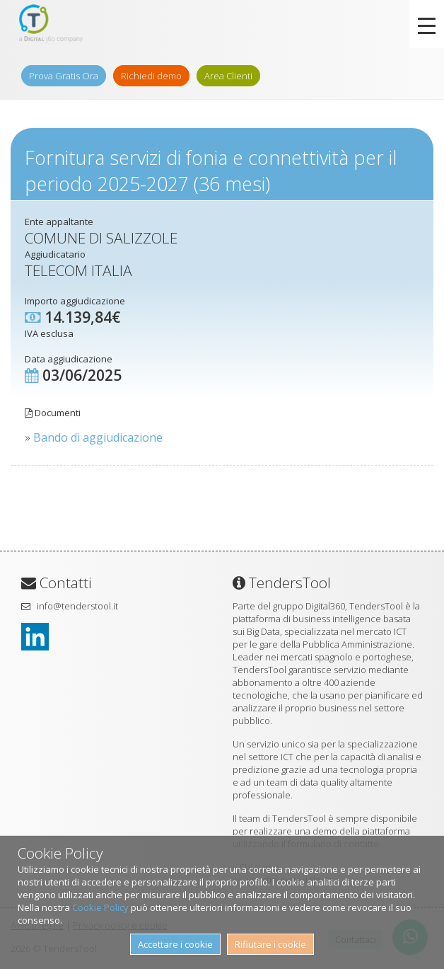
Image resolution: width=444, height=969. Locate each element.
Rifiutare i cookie (270, 944)
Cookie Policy (100, 907)
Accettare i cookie (175, 944)
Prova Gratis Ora (63, 75)
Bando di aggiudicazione (98, 437)
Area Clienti (228, 75)
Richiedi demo (151, 75)
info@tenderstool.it (77, 606)
